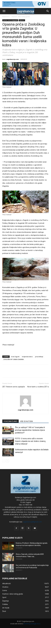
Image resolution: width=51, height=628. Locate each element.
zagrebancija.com (12, 59)
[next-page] (7, 460)
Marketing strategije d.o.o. (32, 624)
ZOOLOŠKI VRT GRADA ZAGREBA (13, 359)
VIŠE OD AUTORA (26, 421)
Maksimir (21, 20)
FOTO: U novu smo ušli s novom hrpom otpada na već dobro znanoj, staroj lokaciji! (30, 441)
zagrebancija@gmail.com (32, 522)
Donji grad (6, 455)
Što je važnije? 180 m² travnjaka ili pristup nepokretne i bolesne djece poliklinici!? (30, 430)
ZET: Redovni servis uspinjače (13, 387)
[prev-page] (3, 460)
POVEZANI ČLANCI (10, 421)
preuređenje (39, 356)
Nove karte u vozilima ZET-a (38, 387)
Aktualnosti (6, 433)
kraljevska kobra (27, 356)
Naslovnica (6, 17)
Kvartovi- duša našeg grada (21, 17)
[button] (4, 11)
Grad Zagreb (15, 356)
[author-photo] (25, 406)
